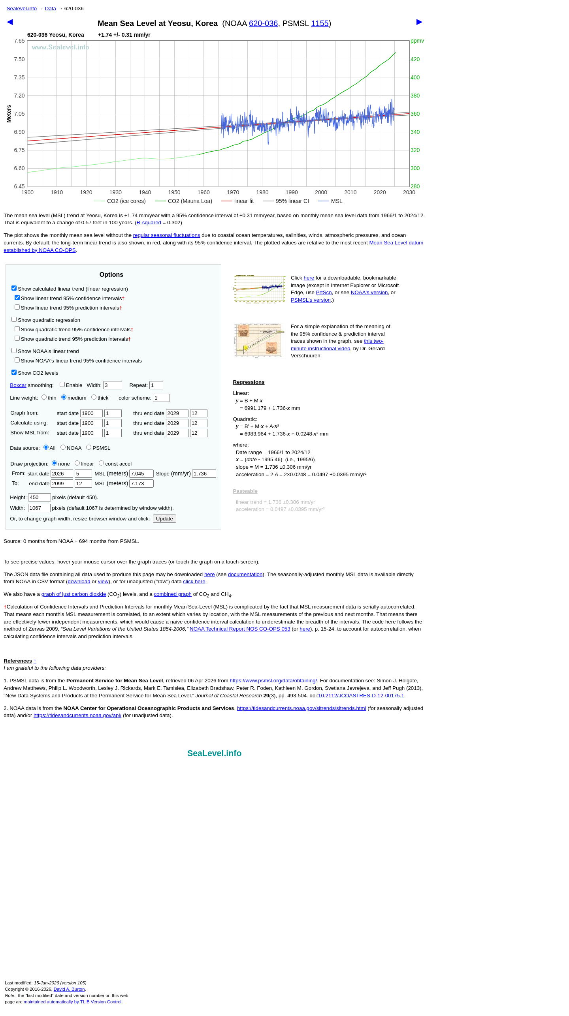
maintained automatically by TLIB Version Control (72, 1001)
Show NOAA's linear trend (45, 351)
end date (50, 483)
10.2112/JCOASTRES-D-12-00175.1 (361, 696)
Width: (104, 385)
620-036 (263, 23)
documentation (245, 574)
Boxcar (18, 385)
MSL (123, 474)
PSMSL (98, 448)
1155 (320, 23)
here (309, 278)
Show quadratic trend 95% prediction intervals (73, 339)
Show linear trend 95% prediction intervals (68, 308)
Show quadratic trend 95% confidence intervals (74, 329)
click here (194, 581)
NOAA (70, 448)
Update (164, 519)
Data (50, 8)
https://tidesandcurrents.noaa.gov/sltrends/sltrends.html (301, 708)
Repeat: (146, 385)
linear (84, 464)
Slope (186, 474)
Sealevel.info (22, 8)
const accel (115, 464)
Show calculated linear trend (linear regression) (69, 289)
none (59, 464)
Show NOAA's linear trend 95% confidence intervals (78, 361)
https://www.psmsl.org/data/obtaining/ (273, 681)
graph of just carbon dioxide (73, 594)
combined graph (173, 594)
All (49, 448)
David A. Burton (69, 989)
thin (47, 398)
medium (73, 398)
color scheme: (144, 398)
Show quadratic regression (45, 320)
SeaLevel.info (214, 753)
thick (100, 398)
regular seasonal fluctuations (166, 235)
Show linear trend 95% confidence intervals (68, 298)
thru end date (160, 413)
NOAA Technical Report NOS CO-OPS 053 (240, 629)
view (103, 581)
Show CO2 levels (34, 373)
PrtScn (324, 292)
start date (80, 413)
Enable (71, 385)
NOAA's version (369, 292)
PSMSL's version (311, 300)
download (79, 581)
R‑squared (149, 222)
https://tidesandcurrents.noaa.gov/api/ (77, 715)
